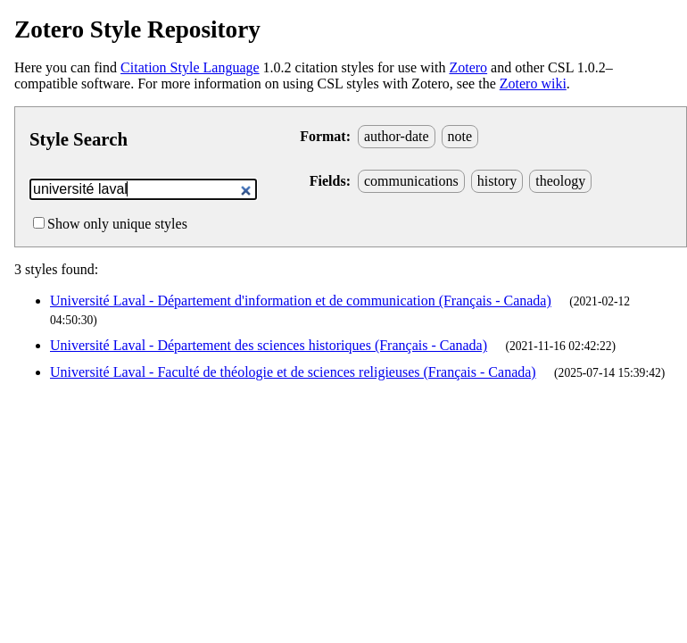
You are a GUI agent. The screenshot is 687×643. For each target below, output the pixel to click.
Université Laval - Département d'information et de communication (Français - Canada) (300, 300)
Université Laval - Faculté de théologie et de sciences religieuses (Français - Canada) (293, 372)
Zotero (468, 67)
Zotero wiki (533, 83)
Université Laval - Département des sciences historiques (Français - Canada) (268, 345)
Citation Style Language (190, 67)
